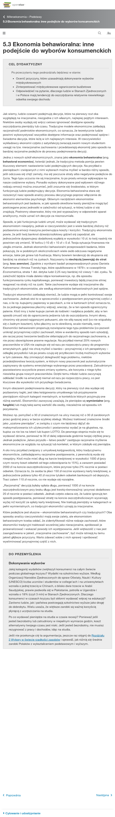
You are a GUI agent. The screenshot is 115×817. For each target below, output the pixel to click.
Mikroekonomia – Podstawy (22, 17)
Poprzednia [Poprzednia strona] (11, 795)
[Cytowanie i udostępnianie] (57, 813)
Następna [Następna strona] (105, 795)
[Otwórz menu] (4, 33)
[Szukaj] (100, 33)
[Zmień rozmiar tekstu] (109, 33)
